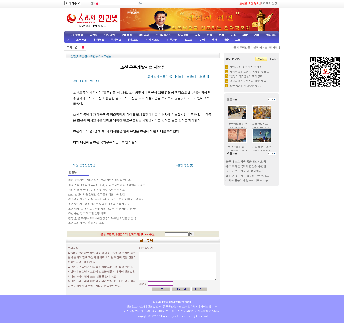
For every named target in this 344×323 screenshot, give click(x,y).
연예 (202, 39)
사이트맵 (206, 306)
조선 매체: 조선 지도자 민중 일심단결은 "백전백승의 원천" (102, 208)
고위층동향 (76, 34)
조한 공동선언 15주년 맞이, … (246, 85)
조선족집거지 (163, 34)
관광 (214, 39)
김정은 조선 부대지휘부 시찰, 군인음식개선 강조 (96, 189)
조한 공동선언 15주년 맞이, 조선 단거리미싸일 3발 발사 (100, 180)
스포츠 (188, 39)
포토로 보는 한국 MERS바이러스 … (246, 170)
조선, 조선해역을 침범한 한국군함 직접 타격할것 (96, 194)
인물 (209, 34)
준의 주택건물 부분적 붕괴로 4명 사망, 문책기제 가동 (266, 47)
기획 (257, 34)
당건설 (94, 34)
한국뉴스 (99, 39)
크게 (156, 76)
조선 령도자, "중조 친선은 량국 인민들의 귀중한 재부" (99, 203)
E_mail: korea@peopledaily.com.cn (172, 301)
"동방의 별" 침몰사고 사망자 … (247, 76)
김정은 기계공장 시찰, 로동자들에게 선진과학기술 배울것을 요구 (106, 199)
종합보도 (133, 39)
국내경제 (143, 34)
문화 (221, 34)
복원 (162, 76)
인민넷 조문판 (79, 56)
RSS (215, 306)
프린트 (191, 76)
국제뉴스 (116, 39)
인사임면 (109, 34)
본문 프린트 (107, 234)
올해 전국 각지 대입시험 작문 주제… (247, 175)
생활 (226, 39)
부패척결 (126, 34)
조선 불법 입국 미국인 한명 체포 (87, 213)
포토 (237, 39)
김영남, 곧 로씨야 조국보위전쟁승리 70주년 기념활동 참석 (102, 218)
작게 (168, 76)
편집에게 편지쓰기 (128, 234)
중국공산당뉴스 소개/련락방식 (181, 306)
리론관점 (172, 39)
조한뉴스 (95, 56)
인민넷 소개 (154, 306)
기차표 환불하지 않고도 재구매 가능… (248, 180)
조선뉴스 (81, 39)
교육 (233, 34)
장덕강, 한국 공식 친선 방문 (245, 66)
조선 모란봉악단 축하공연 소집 (86, 222)
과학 (245, 34)
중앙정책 (183, 34)
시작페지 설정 (269, 3)
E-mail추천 (148, 234)
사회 (197, 34)
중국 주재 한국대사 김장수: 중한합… (247, 166)
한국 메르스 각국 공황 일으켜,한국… (247, 161)
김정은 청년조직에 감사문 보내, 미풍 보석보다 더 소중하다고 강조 (106, 185)
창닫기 (204, 76)
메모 (178, 76)
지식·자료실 (153, 39)
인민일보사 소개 (135, 306)
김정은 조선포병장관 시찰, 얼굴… (249, 71)
